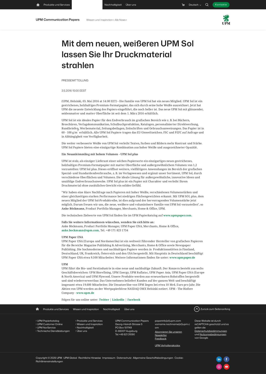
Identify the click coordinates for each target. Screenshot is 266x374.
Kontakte (221, 4)
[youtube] (226, 367)
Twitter (104, 299)
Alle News (120, 20)
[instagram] (219, 367)
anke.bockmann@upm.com (80, 230)
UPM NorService (46, 327)
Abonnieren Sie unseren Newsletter (168, 333)
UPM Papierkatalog (48, 321)
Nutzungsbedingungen (213, 334)
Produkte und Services (56, 309)
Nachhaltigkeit (111, 309)
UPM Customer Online (50, 324)
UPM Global (70, 358)
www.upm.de (85, 293)
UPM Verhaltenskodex (167, 345)
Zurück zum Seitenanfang (215, 309)
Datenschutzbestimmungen (211, 331)
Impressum (108, 358)
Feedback (160, 338)
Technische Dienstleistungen (53, 331)
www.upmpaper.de (182, 257)
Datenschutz (124, 358)
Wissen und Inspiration (99, 20)
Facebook (133, 299)
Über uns (129, 309)
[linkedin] (219, 359)
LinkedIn (118, 299)
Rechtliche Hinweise (89, 358)
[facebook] (226, 359)
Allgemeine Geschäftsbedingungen (153, 358)
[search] (206, 4)
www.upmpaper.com (177, 215)
